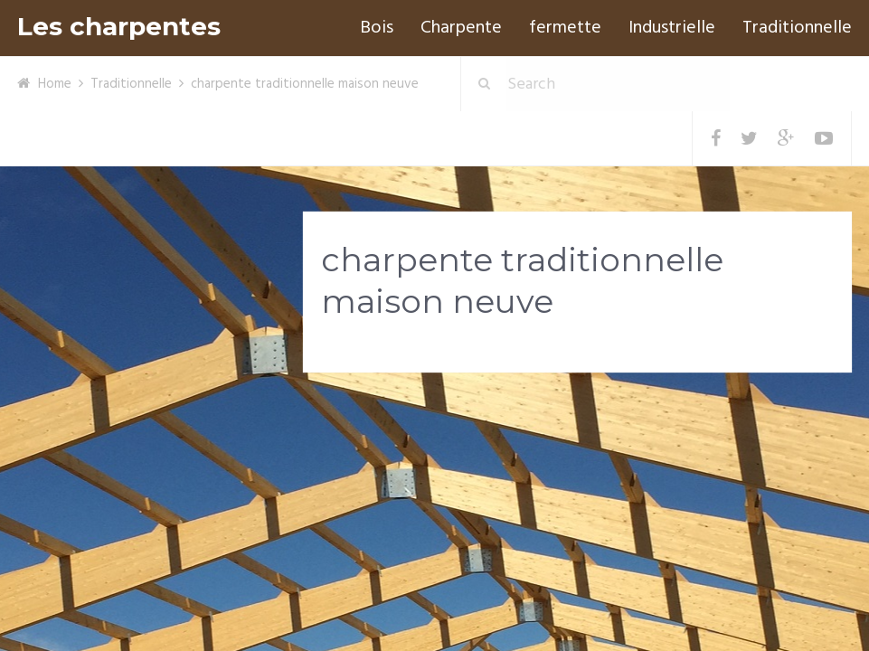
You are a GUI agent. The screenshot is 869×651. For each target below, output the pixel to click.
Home (54, 84)
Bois (376, 28)
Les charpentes (119, 27)
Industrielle (671, 28)
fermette (565, 28)
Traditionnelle (797, 28)
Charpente (461, 28)
